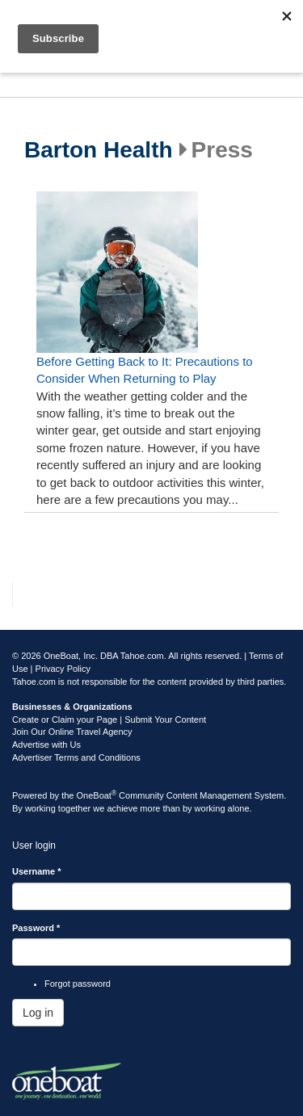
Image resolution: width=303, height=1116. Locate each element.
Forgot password (77, 983)
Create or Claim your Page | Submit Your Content (109, 719)
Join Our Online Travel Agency (72, 731)
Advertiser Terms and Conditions (76, 757)
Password (36, 928)
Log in (38, 1012)
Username (36, 871)
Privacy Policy (63, 668)
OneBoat (97, 795)
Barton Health (98, 150)
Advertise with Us (46, 744)
